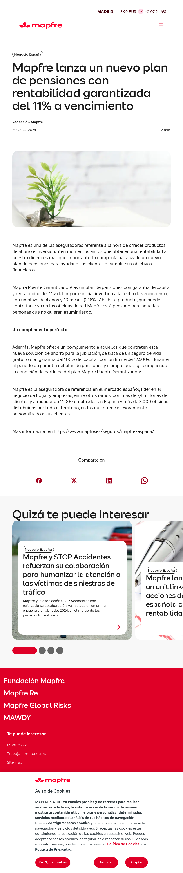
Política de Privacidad (53, 849)
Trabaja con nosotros (26, 753)
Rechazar (106, 862)
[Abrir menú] (161, 25)
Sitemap (14, 762)
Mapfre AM (17, 744)
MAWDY (17, 717)
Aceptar (136, 862)
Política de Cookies (123, 844)
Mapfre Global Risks (37, 705)
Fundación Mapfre (34, 680)
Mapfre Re (21, 693)
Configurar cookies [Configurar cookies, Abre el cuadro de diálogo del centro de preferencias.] (53, 862)
